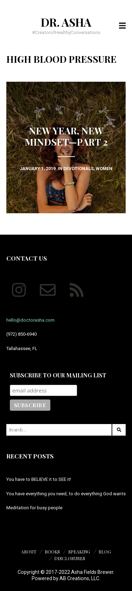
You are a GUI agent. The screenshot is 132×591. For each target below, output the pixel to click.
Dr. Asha (66, 22)
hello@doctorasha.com (30, 320)
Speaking (79, 552)
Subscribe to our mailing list (58, 375)
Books (52, 552)
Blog (105, 552)
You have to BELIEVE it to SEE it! (38, 479)
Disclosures (69, 558)
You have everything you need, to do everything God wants (66, 493)
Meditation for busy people (34, 507)
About (28, 552)
